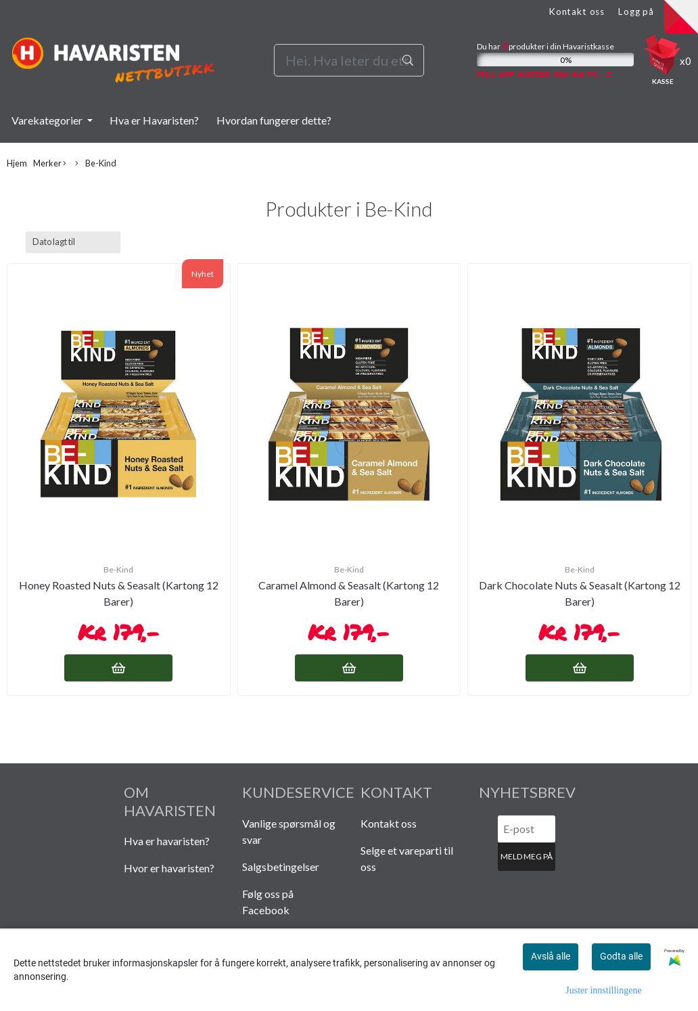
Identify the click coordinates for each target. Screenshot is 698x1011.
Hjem (17, 163)
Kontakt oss (577, 11)
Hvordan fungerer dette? (273, 120)
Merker (49, 163)
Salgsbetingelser (280, 866)
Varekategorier (48, 120)
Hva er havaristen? (167, 840)
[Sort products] (73, 241)
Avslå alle (550, 956)
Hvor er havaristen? (169, 867)
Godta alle (621, 956)
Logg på (636, 11)
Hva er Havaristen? (154, 120)
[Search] (349, 60)
